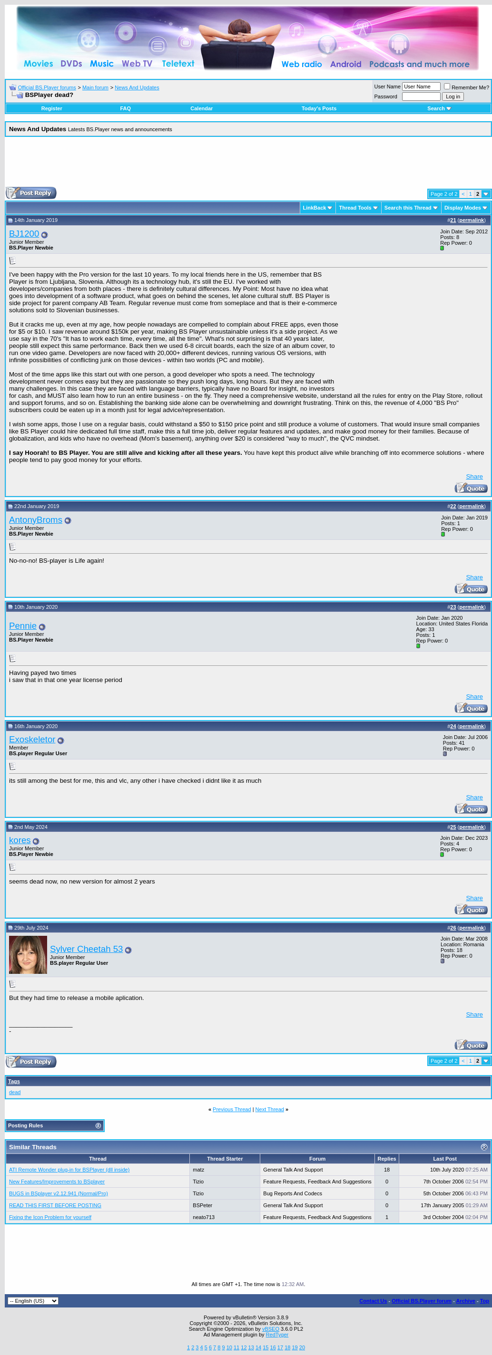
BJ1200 (24, 234)
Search (439, 108)
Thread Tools (355, 208)
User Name (387, 86)
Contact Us (373, 1301)
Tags (14, 1081)
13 (251, 1347)
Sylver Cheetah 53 (86, 949)
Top (484, 1301)
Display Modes (462, 208)
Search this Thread (408, 208)
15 (265, 1347)
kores (20, 840)
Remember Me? (466, 87)
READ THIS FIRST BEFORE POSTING (55, 1205)
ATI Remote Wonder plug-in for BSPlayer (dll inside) (69, 1169)
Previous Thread (232, 1109)
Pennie (23, 626)
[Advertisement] (248, 165)
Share (474, 476)
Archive (465, 1301)
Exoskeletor (32, 739)
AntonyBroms (35, 520)
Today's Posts (319, 108)
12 (243, 1347)
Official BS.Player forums (47, 87)
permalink (471, 220)
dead (14, 1092)
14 (258, 1347)
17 (280, 1347)
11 (236, 1347)
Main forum (95, 87)
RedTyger (277, 1334)
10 (229, 1347)
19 (294, 1347)
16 (273, 1347)
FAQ (125, 108)
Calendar (201, 108)
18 (287, 1347)
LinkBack (314, 208)
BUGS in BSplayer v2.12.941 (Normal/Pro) (58, 1193)
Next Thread (270, 1109)
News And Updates (137, 87)
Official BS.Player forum (422, 1301)
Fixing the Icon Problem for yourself (50, 1217)
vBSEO (270, 1329)
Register (51, 108)
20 (302, 1347)
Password (385, 96)
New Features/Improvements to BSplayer (57, 1181)
